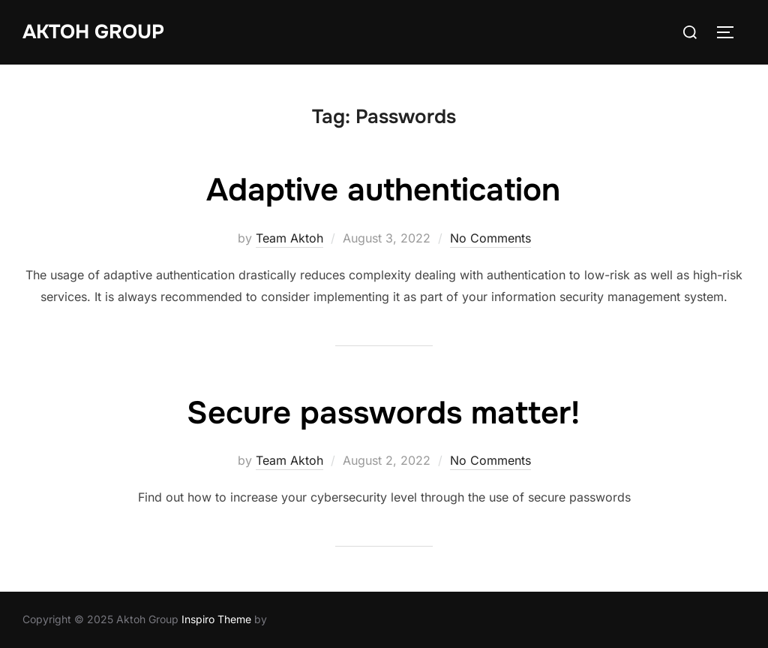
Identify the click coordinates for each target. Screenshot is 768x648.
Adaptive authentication (383, 190)
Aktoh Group (93, 32)
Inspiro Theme (216, 619)
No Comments (490, 238)
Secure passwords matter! (383, 413)
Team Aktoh (289, 238)
